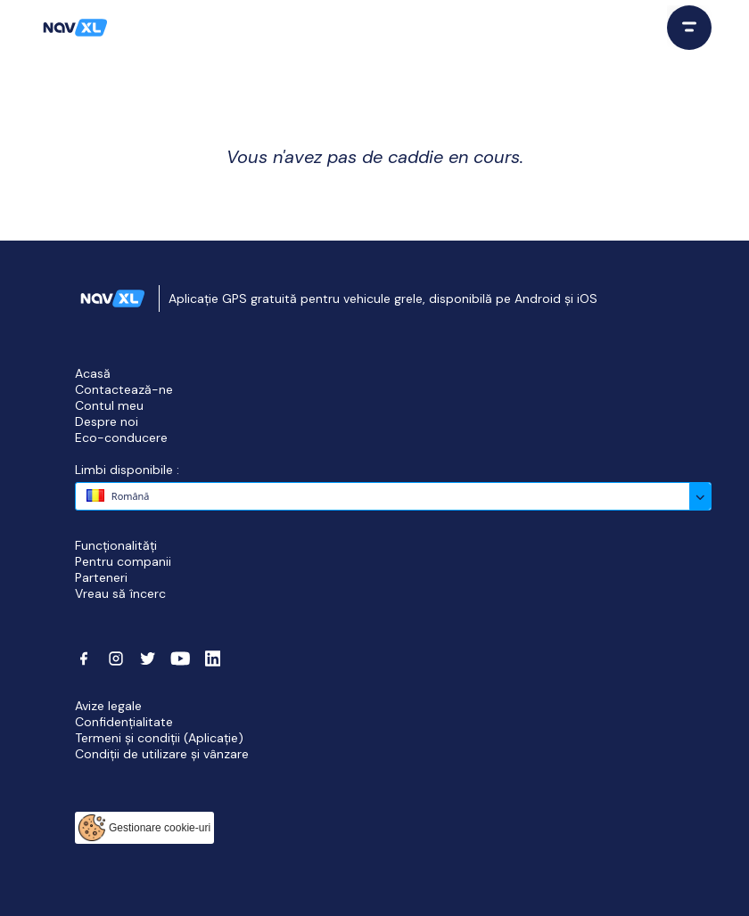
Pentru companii (123, 561)
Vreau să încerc (120, 593)
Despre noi (106, 421)
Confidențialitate (124, 722)
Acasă (93, 373)
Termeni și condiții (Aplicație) (159, 738)
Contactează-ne (124, 389)
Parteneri (101, 577)
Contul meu (109, 405)
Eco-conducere (121, 437)
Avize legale (108, 706)
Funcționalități (116, 545)
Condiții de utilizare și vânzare (162, 754)
